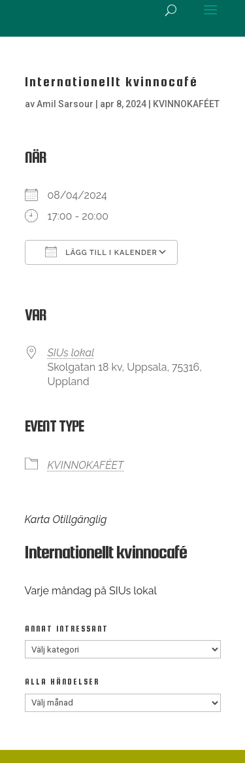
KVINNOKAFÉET (186, 104)
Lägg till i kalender (101, 252)
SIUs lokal (71, 353)
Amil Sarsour (65, 104)
